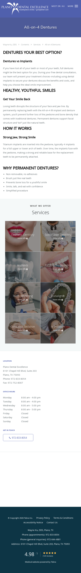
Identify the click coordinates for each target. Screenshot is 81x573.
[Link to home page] (33, 9)
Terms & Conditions (63, 517)
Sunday (25, 421)
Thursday (25, 409)
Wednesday (25, 405)
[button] (76, 6)
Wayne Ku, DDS (10, 44)
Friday (25, 413)
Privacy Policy (43, 517)
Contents (25, 44)
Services (37, 44)
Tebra (53, 561)
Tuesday (25, 401)
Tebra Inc (28, 518)
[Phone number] (18, 437)
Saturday (25, 417)
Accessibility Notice (33, 522)
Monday (25, 397)
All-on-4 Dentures (52, 44)
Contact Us (52, 522)
